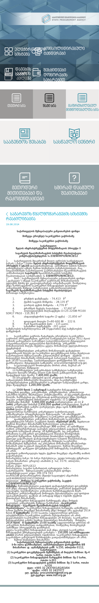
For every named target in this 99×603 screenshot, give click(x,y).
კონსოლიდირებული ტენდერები (64, 51)
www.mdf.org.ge (56, 575)
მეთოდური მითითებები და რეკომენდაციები (24, 190)
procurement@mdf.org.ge (56, 573)
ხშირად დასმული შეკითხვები (74, 190)
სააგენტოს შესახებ (25, 142)
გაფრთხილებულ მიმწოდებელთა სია (82, 108)
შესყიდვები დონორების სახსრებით (55, 75)
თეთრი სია (16, 106)
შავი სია (49, 106)
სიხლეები (7, 214)
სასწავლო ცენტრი (74, 142)
